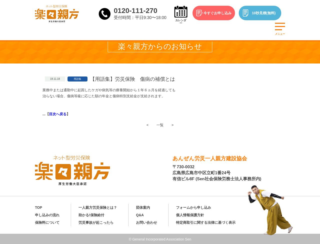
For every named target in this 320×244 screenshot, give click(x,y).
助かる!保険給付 (91, 214)
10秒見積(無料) (266, 13)
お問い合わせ (146, 222)
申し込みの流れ (47, 214)
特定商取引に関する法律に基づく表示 (206, 222)
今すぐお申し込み (220, 13)
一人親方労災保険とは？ (97, 207)
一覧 (160, 125)
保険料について (47, 222)
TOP (38, 207)
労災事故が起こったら (96, 222)
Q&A (140, 214)
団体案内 (143, 207)
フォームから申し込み (193, 207)
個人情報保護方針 (190, 214)
